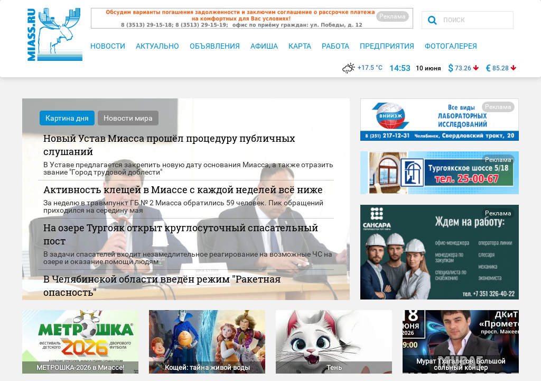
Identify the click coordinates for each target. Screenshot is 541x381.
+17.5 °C (362, 67)
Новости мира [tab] (128, 118)
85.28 (500, 68)
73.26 (463, 68)
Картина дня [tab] (67, 118)
